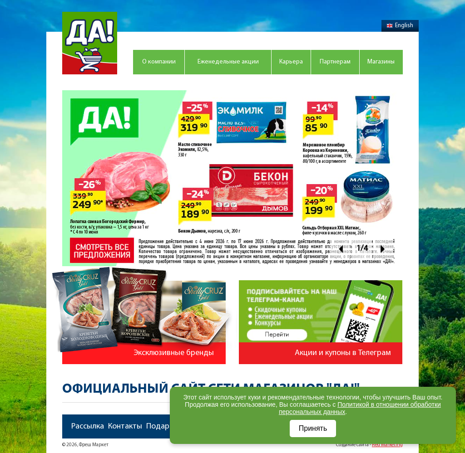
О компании (159, 61)
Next (383, 249)
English (400, 26)
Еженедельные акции (228, 61)
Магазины (381, 61)
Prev (340, 249)
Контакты (125, 426)
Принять (313, 428)
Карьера (291, 61)
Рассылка (87, 426)
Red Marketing (387, 445)
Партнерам (335, 61)
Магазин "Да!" (89, 43)
